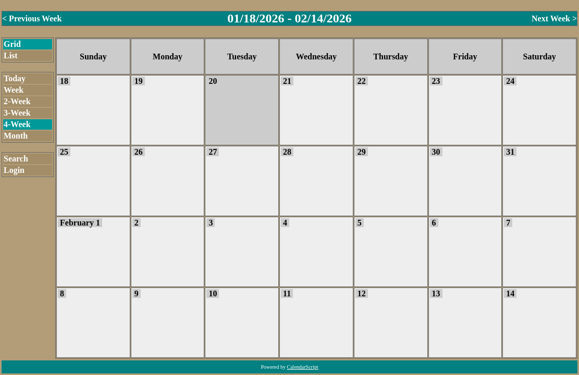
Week (13, 89)
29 (362, 151)
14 (510, 293)
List (11, 55)
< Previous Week (31, 18)
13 (436, 293)
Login (14, 170)
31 (510, 151)
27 (212, 151)
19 (138, 81)
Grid (12, 44)
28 (287, 151)
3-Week (17, 112)
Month (16, 135)
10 (212, 293)
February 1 (80, 222)
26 (138, 151)
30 (436, 151)
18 (64, 81)
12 (362, 293)
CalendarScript (302, 367)
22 (362, 81)
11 (287, 293)
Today (15, 78)
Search (16, 158)
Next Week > (554, 18)
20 (212, 81)
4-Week (17, 124)
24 (510, 81)
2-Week (17, 101)
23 (436, 81)
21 (287, 81)
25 (64, 151)
